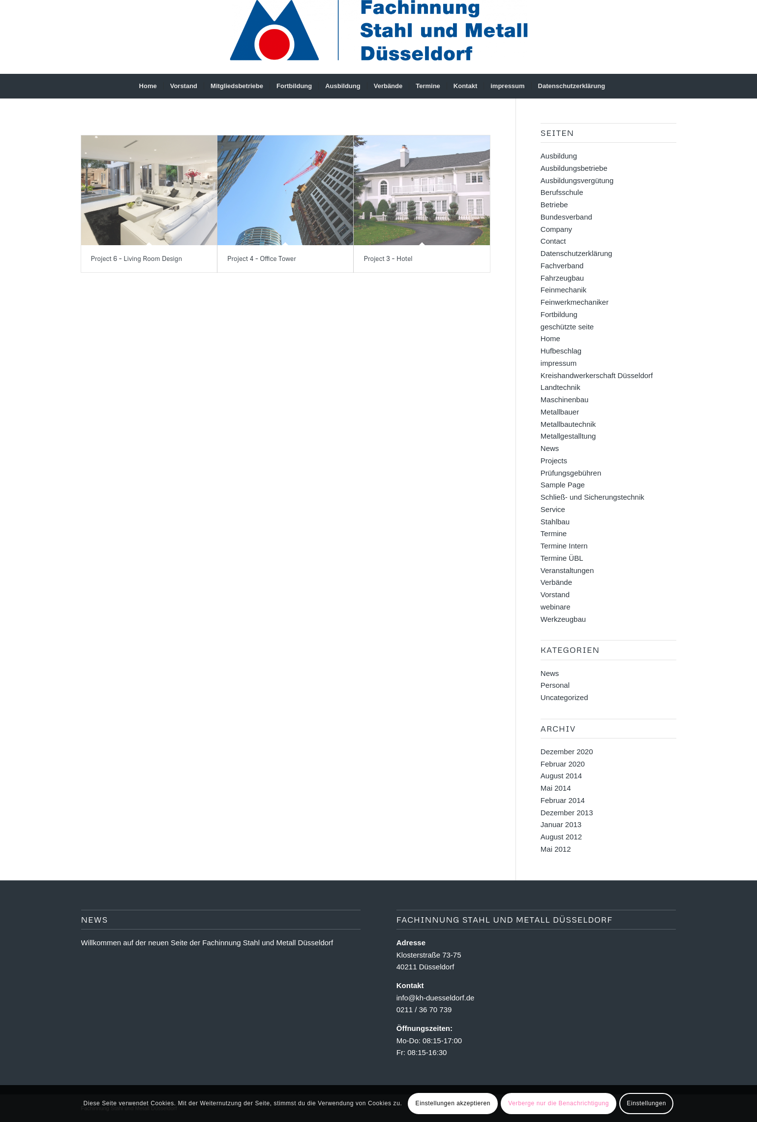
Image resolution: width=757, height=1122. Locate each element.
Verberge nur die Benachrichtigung (558, 1103)
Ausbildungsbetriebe (574, 168)
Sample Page (563, 485)
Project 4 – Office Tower (261, 258)
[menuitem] (148, 86)
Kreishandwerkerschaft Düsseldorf (597, 375)
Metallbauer (560, 412)
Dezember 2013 (567, 812)
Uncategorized (564, 697)
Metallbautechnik (568, 424)
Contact (553, 241)
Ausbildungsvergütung (577, 180)
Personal (555, 685)
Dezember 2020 (567, 751)
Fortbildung (559, 314)
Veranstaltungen (567, 570)
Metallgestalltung (568, 436)
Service (553, 509)
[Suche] (617, 86)
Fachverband (562, 265)
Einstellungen (646, 1103)
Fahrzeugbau (562, 278)
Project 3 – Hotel (387, 258)
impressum (558, 363)
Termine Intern (564, 546)
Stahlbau (555, 521)
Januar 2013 (561, 824)
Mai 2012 (556, 849)
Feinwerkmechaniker (574, 302)
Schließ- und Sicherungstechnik (592, 497)
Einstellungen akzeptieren (453, 1103)
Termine (554, 533)
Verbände (556, 582)
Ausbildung (559, 156)
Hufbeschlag (561, 351)
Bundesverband (566, 217)
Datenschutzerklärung (576, 253)
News (550, 448)
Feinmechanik (563, 290)
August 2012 (561, 837)
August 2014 (561, 775)
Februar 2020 (563, 764)
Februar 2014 (563, 800)
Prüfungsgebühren (571, 473)
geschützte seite (567, 326)
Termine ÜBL (562, 558)
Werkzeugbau (563, 619)
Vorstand (555, 594)
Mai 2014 (556, 788)
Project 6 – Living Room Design (136, 258)
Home (550, 338)
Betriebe (554, 204)
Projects (554, 460)
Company (556, 229)
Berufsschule (562, 192)
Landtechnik (560, 387)
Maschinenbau (565, 399)
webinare (556, 607)
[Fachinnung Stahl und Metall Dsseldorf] (378, 37)
